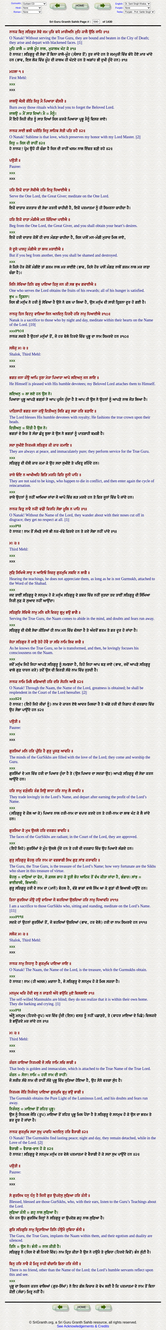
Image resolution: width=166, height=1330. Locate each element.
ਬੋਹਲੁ (31, 860)
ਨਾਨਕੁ (14, 314)
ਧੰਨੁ (33, 1195)
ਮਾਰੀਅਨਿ (68, 32)
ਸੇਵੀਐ (35, 190)
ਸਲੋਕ (13, 934)
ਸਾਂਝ (82, 860)
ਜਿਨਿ (13, 284)
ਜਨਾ (21, 377)
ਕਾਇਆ (23, 1062)
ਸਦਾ (12, 445)
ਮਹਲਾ (14, 71)
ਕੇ (24, 830)
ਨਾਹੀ (43, 1264)
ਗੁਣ (76, 860)
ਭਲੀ (29, 130)
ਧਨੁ (27, 1195)
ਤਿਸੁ (56, 284)
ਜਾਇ (65, 963)
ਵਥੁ (37, 993)
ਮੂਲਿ (66, 509)
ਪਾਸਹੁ (23, 249)
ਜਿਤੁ (37, 101)
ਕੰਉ (27, 377)
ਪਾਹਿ (75, 475)
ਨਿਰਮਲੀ (35, 1062)
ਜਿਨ (49, 314)
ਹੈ (44, 751)
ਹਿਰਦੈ (69, 314)
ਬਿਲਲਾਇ (81, 993)
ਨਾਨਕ (14, 32)
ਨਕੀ (35, 509)
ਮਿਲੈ (29, 681)
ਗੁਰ (50, 1195)
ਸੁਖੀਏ (20, 445)
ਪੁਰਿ (52, 32)
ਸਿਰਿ (61, 411)
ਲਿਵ (71, 642)
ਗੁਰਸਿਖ (18, 1195)
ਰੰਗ (37, 791)
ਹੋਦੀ (30, 993)
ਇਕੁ (50, 190)
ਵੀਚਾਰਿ (52, 1264)
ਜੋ (55, 900)
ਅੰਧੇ (56, 993)
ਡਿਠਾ (62, 1264)
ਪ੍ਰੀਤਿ (39, 751)
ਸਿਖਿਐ (21, 572)
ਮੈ (42, 101)
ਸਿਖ (69, 860)
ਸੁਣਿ (12, 572)
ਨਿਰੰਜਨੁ (33, 1092)
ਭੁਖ (78, 284)
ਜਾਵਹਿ (77, 791)
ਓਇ (19, 475)
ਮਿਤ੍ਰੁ (36, 1264)
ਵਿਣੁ (22, 509)
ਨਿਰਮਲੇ (31, 445)
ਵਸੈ (48, 612)
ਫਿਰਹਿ (51, 509)
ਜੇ (11, 249)
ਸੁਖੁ (40, 1132)
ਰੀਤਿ (30, 101)
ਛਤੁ (68, 411)
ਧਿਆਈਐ (61, 190)
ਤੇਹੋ (41, 642)
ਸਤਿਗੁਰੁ (21, 860)
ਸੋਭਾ (59, 509)
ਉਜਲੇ (35, 830)
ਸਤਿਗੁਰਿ (15, 612)
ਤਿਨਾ (13, 900)
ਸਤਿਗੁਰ (31, 32)
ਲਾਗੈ (84, 572)
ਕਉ (41, 411)
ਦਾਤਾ (26, 190)
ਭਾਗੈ (75, 612)
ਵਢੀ (42, 509)
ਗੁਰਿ (12, 1229)
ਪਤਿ (69, 130)
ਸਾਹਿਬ (55, 130)
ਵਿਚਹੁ (55, 612)
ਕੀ (67, 284)
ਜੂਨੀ (68, 475)
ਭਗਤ (13, 377)
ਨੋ (29, 642)
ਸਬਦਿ (72, 572)
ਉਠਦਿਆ (76, 900)
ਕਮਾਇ (65, 445)
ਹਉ (39, 900)
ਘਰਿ (23, 993)
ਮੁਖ (28, 830)
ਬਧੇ (58, 32)
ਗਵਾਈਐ (87, 284)
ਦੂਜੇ (16, 249)
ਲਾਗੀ (70, 1062)
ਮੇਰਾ (49, 377)
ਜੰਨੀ (75, 1264)
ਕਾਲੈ (85, 32)
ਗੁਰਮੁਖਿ (62, 572)
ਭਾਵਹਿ (62, 830)
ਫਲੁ (38, 284)
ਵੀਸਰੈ (59, 101)
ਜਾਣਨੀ (48, 993)
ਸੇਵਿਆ (22, 284)
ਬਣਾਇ (89, 411)
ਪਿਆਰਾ (49, 101)
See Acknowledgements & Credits (83, 1326)
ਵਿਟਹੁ (29, 314)
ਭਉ (69, 612)
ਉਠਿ (92, 32)
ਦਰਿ (57, 681)
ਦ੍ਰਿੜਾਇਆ (42, 1229)
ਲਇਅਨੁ (77, 377)
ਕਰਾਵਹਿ (92, 860)
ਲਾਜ (45, 249)
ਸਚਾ (74, 411)
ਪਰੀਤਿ (38, 130)
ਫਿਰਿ (61, 475)
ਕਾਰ (56, 445)
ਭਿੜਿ (44, 475)
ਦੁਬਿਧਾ (71, 1229)
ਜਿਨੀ (43, 1195)
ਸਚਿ (57, 642)
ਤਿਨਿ (31, 284)
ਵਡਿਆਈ (40, 681)
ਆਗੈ (73, 681)
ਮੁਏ (72, 993)
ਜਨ (62, 284)
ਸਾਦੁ (30, 572)
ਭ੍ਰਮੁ (63, 612)
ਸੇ (11, 1195)
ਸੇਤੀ (63, 130)
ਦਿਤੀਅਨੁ (51, 411)
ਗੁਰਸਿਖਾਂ (15, 751)
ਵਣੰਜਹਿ (28, 791)
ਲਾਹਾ (51, 791)
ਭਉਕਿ (64, 993)
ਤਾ (40, 249)
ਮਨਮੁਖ (14, 993)
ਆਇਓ (42, 572)
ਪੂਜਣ (57, 751)
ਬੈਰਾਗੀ (77, 1132)
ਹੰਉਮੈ (62, 1229)
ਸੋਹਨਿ (64, 681)
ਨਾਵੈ (28, 509)
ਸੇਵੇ (40, 32)
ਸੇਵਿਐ (27, 612)
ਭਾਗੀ (78, 1092)
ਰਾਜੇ (12, 475)
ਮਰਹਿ (52, 475)
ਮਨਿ (41, 612)
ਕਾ (51, 860)
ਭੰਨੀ (79, 1229)
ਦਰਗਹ (52, 830)
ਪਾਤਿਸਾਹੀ (16, 411)
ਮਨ (43, 219)
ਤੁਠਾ (42, 377)
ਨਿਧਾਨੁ (30, 963)
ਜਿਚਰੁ (52, 572)
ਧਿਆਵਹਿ (103, 900)
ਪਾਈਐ (63, 219)
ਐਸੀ (22, 101)
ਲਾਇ (93, 377)
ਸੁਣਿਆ (69, 1195)
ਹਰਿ (12, 190)
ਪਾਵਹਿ (48, 1132)
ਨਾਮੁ (83, 314)
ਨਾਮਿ (64, 642)
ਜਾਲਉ (14, 101)
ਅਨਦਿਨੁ (59, 314)
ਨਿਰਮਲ (15, 1092)
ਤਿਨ (22, 314)
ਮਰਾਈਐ (55, 249)
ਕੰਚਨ (13, 1062)
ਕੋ (31, 1264)
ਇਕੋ (19, 190)
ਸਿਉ (43, 791)
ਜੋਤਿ (24, 1092)
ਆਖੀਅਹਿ (33, 475)
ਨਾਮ (45, 860)
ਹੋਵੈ (46, 642)
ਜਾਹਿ (99, 32)
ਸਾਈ (22, 130)
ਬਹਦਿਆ (63, 900)
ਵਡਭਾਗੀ (59, 860)
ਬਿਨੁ (22, 32)
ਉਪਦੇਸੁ (58, 1195)
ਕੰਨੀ (84, 1195)
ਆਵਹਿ (66, 751)
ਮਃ (20, 348)
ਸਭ (72, 284)
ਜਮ (46, 32)
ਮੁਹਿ (78, 32)
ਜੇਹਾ (12, 642)
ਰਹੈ (76, 130)
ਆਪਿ (35, 377)
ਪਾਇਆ (47, 284)
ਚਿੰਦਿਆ (52, 219)
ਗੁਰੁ (49, 751)
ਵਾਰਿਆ (40, 314)
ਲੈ (70, 791)
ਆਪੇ (67, 377)
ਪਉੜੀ (14, 160)
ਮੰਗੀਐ (35, 219)
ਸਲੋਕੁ (13, 348)
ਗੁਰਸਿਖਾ (15, 830)
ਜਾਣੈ (34, 642)
